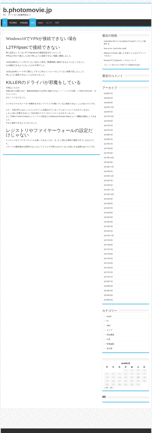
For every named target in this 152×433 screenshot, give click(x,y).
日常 (57, 23)
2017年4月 (108, 153)
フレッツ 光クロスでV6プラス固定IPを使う (122, 65)
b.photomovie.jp (27, 9)
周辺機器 (13, 23)
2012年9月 (108, 199)
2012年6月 (108, 213)
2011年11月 (109, 235)
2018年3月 (108, 135)
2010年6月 (108, 286)
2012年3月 (108, 226)
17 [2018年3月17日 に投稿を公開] (138, 377)
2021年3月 (108, 125)
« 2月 (106, 388)
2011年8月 (108, 245)
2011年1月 (108, 277)
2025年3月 (108, 98)
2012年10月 (109, 194)
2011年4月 (108, 263)
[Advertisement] (76, 418)
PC (5, 23)
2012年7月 (108, 208)
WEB (33, 23)
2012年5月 (108, 217)
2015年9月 (108, 162)
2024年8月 (108, 102)
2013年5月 (108, 185)
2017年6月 (108, 148)
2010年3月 (108, 300)
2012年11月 (109, 190)
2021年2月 (108, 130)
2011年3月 (108, 268)
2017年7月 (108, 144)
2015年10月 (109, 158)
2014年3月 (108, 171)
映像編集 (24, 23)
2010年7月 (108, 281)
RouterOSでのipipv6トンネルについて (120, 60)
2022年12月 (109, 107)
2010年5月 (108, 291)
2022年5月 (108, 112)
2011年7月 (108, 249)
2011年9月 (108, 240)
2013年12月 (109, 176)
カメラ (49, 23)
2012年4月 (108, 222)
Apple (40, 23)
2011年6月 (108, 254)
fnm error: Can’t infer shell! (115, 48)
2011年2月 (108, 272)
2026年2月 (108, 93)
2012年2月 (108, 231)
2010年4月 (108, 295)
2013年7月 (108, 180)
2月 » (112, 388)
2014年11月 (109, 167)
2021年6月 (108, 121)
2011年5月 (108, 258)
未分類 (109, 348)
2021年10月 (109, 116)
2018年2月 (108, 139)
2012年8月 (108, 203)
